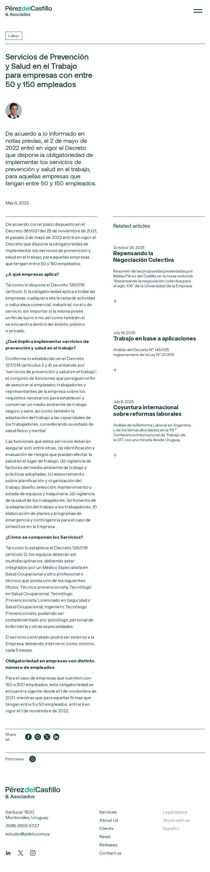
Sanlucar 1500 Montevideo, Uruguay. (27, 814)
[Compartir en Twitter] (47, 737)
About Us (108, 820)
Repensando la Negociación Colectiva (143, 256)
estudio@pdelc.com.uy (27, 834)
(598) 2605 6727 (22, 825)
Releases (108, 844)
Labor (13, 35)
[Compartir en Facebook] (28, 737)
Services (108, 812)
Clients (106, 828)
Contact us (110, 853)
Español (171, 828)
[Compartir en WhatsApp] (37, 737)
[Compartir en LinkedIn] (56, 737)
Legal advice (175, 812)
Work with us (176, 820)
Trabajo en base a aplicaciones (154, 338)
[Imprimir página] (32, 759)
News (104, 836)
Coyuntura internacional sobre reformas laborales (147, 410)
